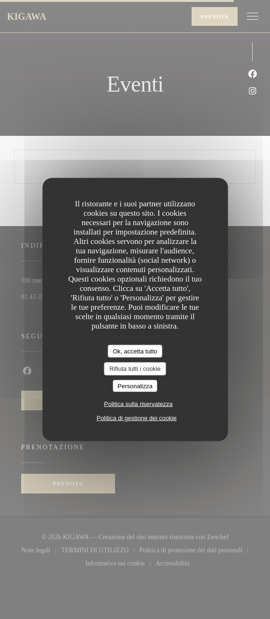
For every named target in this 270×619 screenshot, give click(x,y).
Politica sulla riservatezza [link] (138, 403)
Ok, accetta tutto (135, 350)
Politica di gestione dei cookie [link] (137, 418)
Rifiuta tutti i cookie (135, 368)
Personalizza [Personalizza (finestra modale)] (134, 385)
